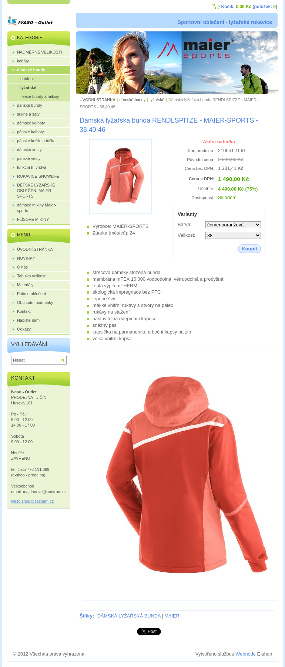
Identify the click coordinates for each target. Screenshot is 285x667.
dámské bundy (133, 100)
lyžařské (157, 100)
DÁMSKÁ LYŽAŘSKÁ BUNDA (129, 616)
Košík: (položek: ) (249, 6)
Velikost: (186, 235)
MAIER (172, 616)
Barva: (184, 224)
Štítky (86, 616)
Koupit (249, 249)
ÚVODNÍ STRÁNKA (97, 100)
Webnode (245, 654)
